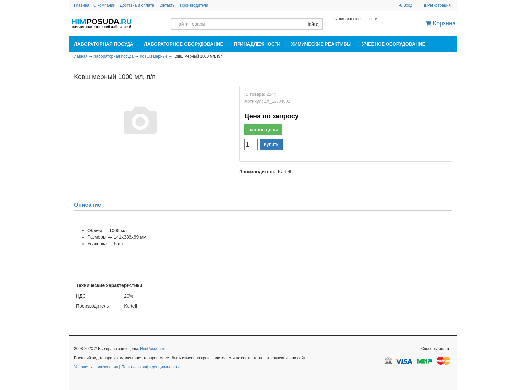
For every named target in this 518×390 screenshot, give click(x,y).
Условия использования (96, 367)
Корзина (441, 23)
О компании (104, 5)
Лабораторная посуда (103, 44)
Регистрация (437, 5)
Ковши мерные (153, 56)
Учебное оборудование (393, 44)
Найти (311, 24)
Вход (405, 5)
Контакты (166, 5)
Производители (194, 5)
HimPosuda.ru (152, 348)
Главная (81, 5)
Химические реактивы (321, 44)
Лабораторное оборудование (183, 44)
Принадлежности (257, 44)
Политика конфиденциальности (150, 367)
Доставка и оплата (137, 5)
